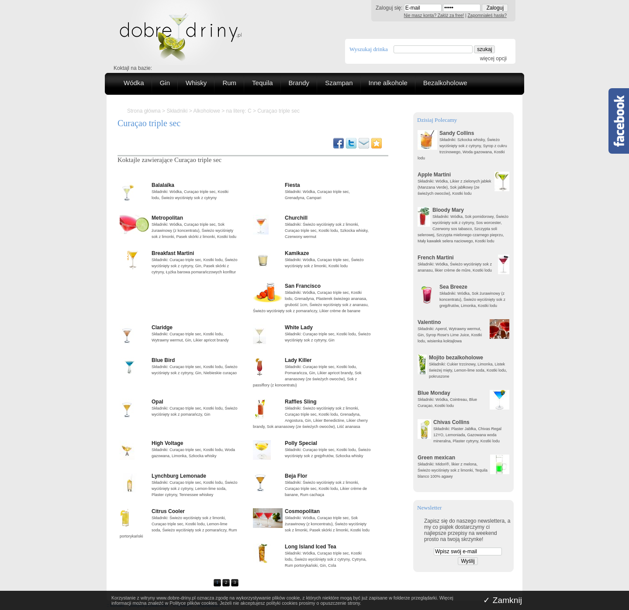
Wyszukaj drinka (368, 49)
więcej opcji (493, 58)
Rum (229, 82)
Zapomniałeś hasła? (487, 15)
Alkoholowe (206, 111)
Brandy (299, 82)
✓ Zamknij (502, 600)
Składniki (176, 111)
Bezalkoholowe (445, 82)
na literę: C (239, 111)
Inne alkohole (388, 82)
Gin (165, 82)
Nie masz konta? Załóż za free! (434, 15)
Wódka (134, 82)
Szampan (339, 82)
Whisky (196, 82)
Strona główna (144, 111)
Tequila (262, 82)
